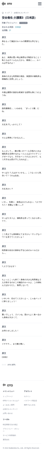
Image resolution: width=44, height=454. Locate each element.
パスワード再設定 (30, 400)
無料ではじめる (29, 405)
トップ (6, 12)
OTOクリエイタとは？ (11, 400)
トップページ (8, 396)
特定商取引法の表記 (10, 424)
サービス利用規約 (9, 435)
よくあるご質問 (8, 405)
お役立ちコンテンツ (21, 12)
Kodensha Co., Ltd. (16, 448)
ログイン (27, 396)
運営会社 (6, 439)
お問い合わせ (8, 413)
